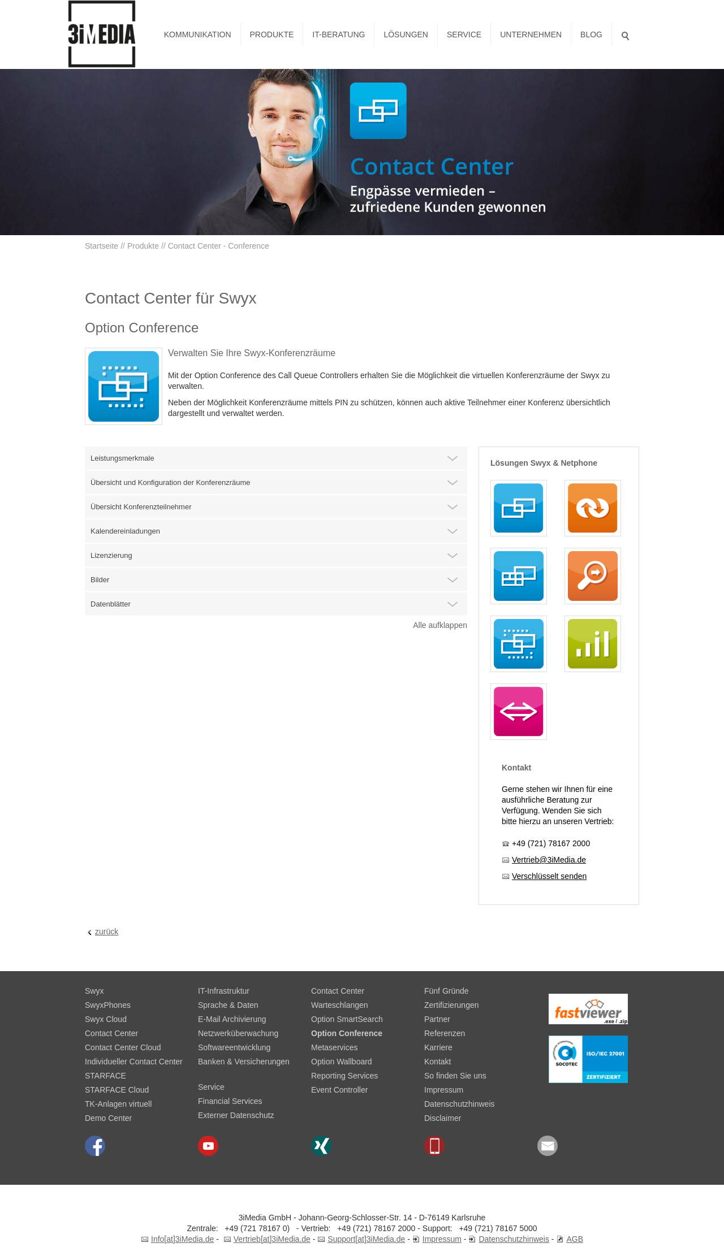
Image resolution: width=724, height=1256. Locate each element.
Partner (437, 1019)
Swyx (94, 990)
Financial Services (230, 1101)
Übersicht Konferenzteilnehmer (140, 507)
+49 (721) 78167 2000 (551, 843)
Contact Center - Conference (218, 245)
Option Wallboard (341, 1061)
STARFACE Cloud (117, 1089)
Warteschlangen (339, 1005)
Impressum (443, 1089)
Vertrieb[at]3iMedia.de (272, 1239)
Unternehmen (531, 34)
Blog (591, 34)
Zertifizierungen (451, 1005)
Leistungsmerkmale (122, 458)
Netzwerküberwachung (238, 1033)
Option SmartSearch (347, 1019)
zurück (106, 931)
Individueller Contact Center (134, 1061)
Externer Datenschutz (236, 1115)
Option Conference (346, 1033)
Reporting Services (344, 1075)
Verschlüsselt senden (549, 876)
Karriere (438, 1047)
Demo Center (108, 1118)
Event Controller (339, 1089)
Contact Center (111, 1033)
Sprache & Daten (228, 1005)
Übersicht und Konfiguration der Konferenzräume (170, 482)
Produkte (272, 34)
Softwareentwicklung (234, 1047)
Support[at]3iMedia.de (366, 1239)
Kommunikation (197, 34)
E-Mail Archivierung (232, 1019)
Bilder (99, 579)
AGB (574, 1239)
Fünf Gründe (446, 990)
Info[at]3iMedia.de (182, 1239)
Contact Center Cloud (123, 1047)
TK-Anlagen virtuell (118, 1103)
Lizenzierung (111, 555)
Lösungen (405, 34)
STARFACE (105, 1075)
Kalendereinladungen (125, 531)
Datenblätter (110, 604)
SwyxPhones (108, 1005)
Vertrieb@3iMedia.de (549, 859)
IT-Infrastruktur (223, 990)
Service (464, 34)
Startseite (101, 245)
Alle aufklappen (440, 625)
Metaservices (334, 1047)
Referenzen (444, 1033)
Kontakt (437, 1061)
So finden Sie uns (455, 1075)
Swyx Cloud (106, 1019)
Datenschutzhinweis (459, 1103)
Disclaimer (442, 1118)
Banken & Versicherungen (244, 1061)
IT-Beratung (338, 34)
